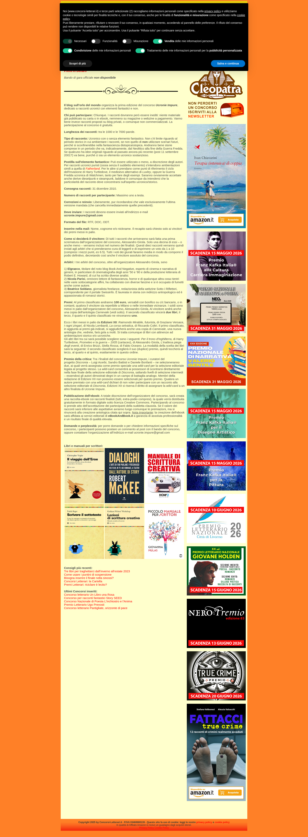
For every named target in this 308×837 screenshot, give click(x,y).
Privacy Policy (146, 827)
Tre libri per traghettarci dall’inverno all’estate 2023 (97, 571)
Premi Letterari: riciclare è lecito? (85, 584)
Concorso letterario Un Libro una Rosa (89, 594)
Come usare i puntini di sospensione (88, 574)
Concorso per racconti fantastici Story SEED (93, 598)
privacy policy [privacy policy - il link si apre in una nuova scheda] (212, 11)
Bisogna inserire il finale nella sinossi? (89, 578)
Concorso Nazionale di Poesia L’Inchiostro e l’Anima (98, 601)
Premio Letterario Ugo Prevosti (84, 604)
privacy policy (204, 822)
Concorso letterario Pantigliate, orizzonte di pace (95, 608)
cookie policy (222, 822)
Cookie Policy (162, 827)
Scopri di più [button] (77, 63)
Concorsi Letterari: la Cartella (83, 581)
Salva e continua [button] (228, 63)
